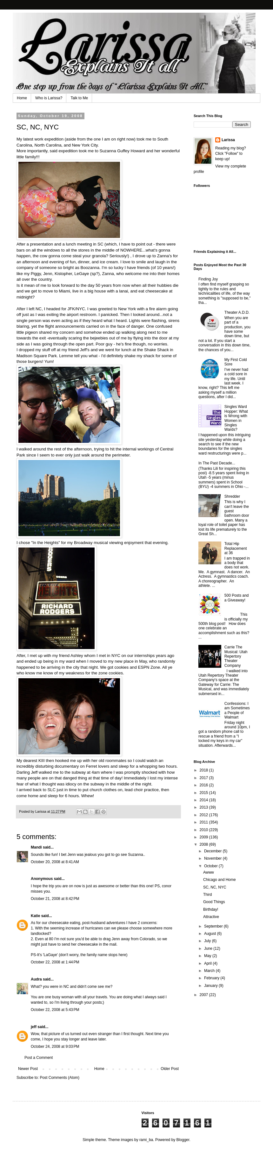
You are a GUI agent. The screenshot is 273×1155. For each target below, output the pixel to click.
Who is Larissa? (48, 98)
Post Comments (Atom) (59, 1077)
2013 (204, 807)
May (208, 956)
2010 (204, 830)
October (211, 866)
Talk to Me (79, 98)
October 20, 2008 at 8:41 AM (55, 862)
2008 (204, 844)
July (208, 941)
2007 (204, 995)
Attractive (211, 917)
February (212, 978)
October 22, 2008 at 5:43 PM (55, 1009)
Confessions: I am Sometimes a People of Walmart (237, 710)
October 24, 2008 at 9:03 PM (55, 1046)
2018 (204, 770)
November (213, 858)
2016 (204, 785)
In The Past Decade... (216, 463)
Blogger (183, 1140)
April (208, 963)
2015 (204, 793)
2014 (204, 800)
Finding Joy (208, 279)
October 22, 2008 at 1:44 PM (55, 962)
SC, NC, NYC (214, 887)
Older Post (170, 1068)
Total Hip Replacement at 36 (235, 548)
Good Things (214, 902)
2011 (204, 822)
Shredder (232, 496)
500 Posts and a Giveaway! (236, 597)
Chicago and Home (219, 879)
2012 (204, 815)
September (214, 926)
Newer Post (28, 1068)
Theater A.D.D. (237, 312)
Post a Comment (38, 1057)
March (210, 970)
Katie (35, 916)
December (213, 851)
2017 (204, 778)
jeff (34, 1027)
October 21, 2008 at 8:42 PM (55, 898)
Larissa (228, 140)
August (210, 933)
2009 (204, 837)
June (208, 948)
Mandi (36, 847)
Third (207, 894)
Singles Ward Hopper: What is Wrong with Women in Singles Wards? (236, 418)
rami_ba (146, 1140)
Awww (208, 872)
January (211, 985)
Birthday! (210, 909)
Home (22, 98)
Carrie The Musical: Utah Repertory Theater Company (236, 656)
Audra (36, 979)
